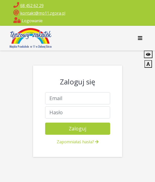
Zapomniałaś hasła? (78, 142)
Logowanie (28, 21)
